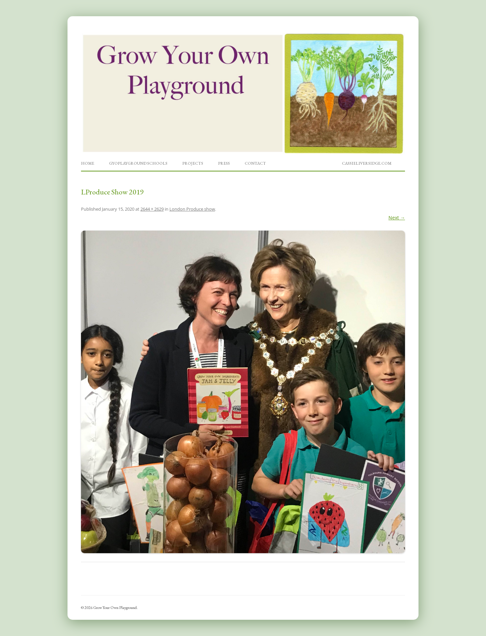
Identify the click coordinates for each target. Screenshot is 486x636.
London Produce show (192, 209)
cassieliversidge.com (367, 163)
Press (224, 163)
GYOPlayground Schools (138, 163)
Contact (255, 163)
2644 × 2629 (152, 209)
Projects (192, 163)
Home (87, 163)
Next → (396, 217)
